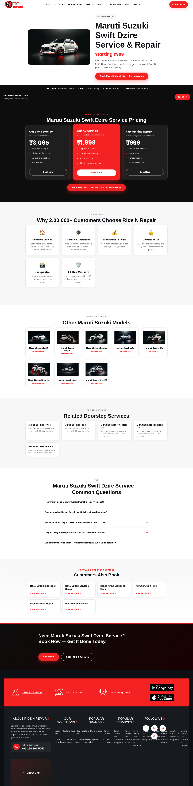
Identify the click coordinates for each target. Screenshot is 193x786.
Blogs (89, 4)
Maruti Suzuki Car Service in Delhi (164, 737)
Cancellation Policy (81, 741)
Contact (138, 4)
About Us (101, 4)
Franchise (115, 4)
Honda (93, 731)
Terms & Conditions (60, 741)
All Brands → (110, 742)
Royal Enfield (107, 732)
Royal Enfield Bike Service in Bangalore (118, 737)
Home (49, 4)
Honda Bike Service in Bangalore (147, 735)
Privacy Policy (70, 741)
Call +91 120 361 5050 (77, 656)
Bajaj (100, 731)
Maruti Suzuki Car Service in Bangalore (174, 735)
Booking (66, 731)
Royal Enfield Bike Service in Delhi (128, 737)
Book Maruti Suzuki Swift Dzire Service (122, 76)
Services (60, 4)
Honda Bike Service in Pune (156, 735)
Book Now (179, 4)
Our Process (75, 4)
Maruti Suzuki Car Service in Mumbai (184, 738)
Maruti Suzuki (105, 16)
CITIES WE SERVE (32, 692)
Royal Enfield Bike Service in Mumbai (137, 738)
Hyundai (95, 739)
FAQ (127, 4)
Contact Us (80, 732)
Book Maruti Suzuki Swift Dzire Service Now (96, 187)
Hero (86, 731)
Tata (103, 739)
